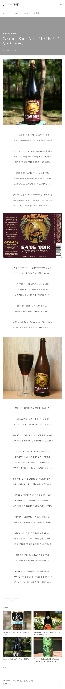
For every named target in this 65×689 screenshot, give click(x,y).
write (26, 13)
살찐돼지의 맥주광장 (11, 4)
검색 (55, 4)
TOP (60, 682)
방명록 (36, 13)
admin (15, 13)
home (5, 13)
